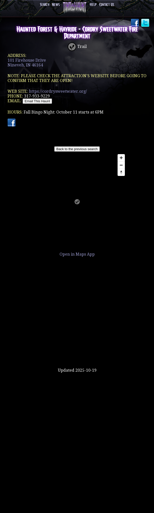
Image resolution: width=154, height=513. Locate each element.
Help (93, 5)
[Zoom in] (121, 157)
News (56, 5)
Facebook (135, 23)
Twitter (145, 23)
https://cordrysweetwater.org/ (58, 91)
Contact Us (106, 5)
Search (44, 5)
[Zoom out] (121, 165)
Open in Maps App (77, 254)
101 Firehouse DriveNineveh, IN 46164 (27, 62)
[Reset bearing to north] (121, 172)
